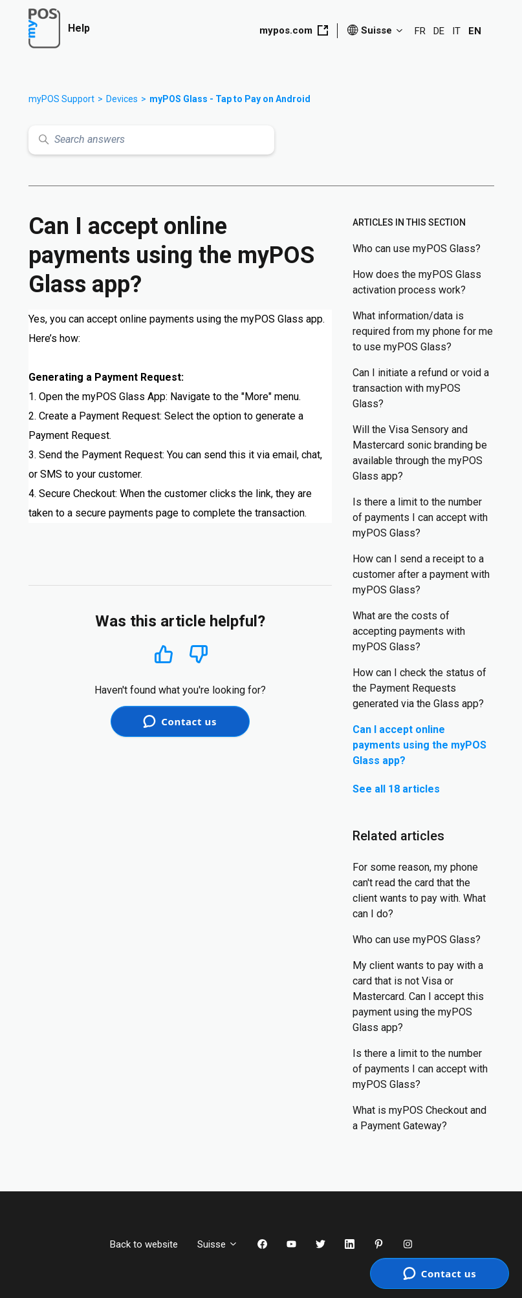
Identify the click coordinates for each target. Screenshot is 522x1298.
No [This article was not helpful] (198, 654)
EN (474, 31)
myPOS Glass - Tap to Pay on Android (229, 99)
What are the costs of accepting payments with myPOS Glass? (409, 631)
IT (456, 31)
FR (420, 31)
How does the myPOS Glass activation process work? (417, 282)
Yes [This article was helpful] (163, 654)
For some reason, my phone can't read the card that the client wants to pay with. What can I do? (419, 890)
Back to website (144, 1244)
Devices (122, 99)
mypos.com (293, 30)
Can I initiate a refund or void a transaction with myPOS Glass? (421, 388)
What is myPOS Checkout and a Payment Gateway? (419, 1118)
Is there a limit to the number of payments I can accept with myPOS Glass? (420, 517)
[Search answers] (151, 139)
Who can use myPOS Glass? (417, 248)
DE (438, 31)
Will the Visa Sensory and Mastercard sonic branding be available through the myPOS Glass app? (420, 452)
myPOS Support (61, 99)
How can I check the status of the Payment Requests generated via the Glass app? (419, 688)
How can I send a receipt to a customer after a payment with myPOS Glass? (421, 574)
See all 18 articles (396, 789)
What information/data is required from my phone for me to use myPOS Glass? (423, 331)
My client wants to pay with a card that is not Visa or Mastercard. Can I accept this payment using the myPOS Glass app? (418, 996)
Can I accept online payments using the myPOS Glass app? (419, 745)
